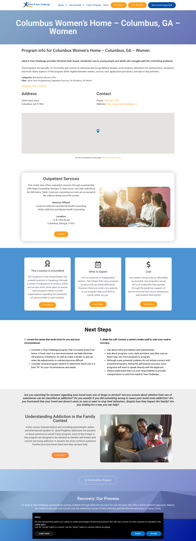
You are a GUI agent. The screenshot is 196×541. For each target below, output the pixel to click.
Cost (148, 271)
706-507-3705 (111, 100)
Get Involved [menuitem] (77, 5)
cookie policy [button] (40, 524)
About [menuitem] (62, 5)
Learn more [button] (44, 533)
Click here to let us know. (111, 158)
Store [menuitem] (105, 5)
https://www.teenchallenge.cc (121, 104)
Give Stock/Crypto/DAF (162, 5)
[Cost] (148, 264)
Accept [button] (154, 533)
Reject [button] (138, 533)
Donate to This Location (34, 86)
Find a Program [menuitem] (94, 5)
